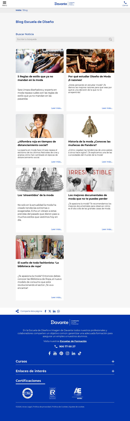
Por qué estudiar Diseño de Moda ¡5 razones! (89, 78)
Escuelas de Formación (73, 341)
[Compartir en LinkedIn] (54, 311)
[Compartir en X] (50, 311)
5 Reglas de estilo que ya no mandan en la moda (35, 78)
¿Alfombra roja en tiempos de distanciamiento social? (37, 143)
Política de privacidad (42, 407)
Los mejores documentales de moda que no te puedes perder (88, 197)
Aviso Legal (27, 407)
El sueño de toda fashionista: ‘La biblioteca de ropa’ (38, 264)
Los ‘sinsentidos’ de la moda (36, 195)
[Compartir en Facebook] (45, 311)
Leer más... (56, 108)
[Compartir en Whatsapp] (58, 311)
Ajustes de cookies (76, 407)
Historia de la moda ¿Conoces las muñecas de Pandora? (89, 143)
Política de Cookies (60, 407)
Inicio (18, 10)
